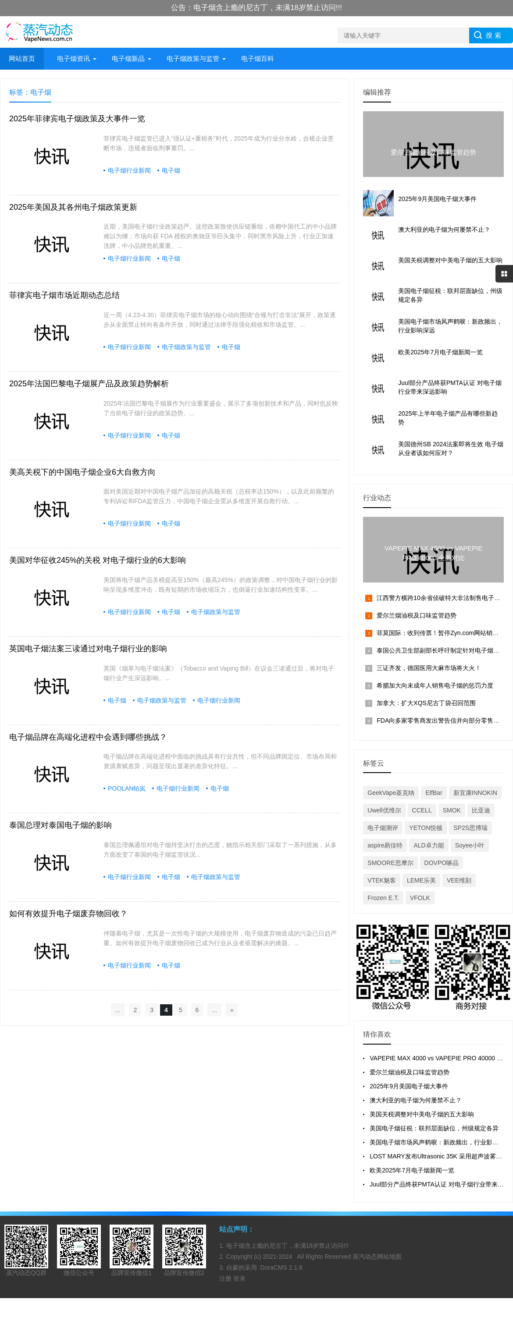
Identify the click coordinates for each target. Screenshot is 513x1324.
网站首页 (22, 58)
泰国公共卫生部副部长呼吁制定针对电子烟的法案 (444, 650)
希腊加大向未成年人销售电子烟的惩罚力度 (435, 685)
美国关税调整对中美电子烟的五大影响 (422, 1114)
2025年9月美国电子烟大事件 (409, 1086)
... (118, 1009)
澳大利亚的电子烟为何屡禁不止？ (416, 1100)
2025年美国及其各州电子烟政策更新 (73, 207)
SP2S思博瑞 (470, 827)
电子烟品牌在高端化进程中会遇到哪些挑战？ (88, 737)
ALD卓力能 (428, 845)
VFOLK (420, 897)
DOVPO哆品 (441, 862)
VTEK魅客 (381, 880)
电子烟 (171, 170)
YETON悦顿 (425, 827)
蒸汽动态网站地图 (377, 1256)
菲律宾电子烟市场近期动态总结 (64, 295)
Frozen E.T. (383, 897)
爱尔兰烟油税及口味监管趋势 (416, 615)
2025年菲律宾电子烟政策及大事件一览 (77, 118)
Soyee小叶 (470, 845)
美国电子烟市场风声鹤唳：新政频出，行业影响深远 (440, 1142)
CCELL (422, 810)
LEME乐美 (421, 880)
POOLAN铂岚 (127, 788)
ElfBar (433, 792)
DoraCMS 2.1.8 (281, 1267)
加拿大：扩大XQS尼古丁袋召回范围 (426, 702)
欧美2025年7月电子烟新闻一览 (412, 1170)
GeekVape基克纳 (390, 792)
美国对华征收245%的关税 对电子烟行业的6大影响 (97, 560)
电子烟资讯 (73, 58)
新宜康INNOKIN (475, 792)
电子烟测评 (382, 827)
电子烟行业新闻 (129, 170)
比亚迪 (481, 810)
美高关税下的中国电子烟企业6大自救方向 (82, 472)
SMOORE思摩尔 (390, 862)
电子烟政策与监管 (193, 58)
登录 (239, 1278)
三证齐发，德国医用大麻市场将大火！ (429, 667)
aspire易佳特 (385, 845)
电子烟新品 (128, 58)
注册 (226, 1278)
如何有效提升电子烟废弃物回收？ (68, 913)
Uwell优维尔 (384, 810)
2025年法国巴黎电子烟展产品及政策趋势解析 (89, 383)
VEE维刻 (459, 880)
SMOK (452, 810)
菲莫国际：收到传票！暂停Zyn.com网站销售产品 (444, 632)
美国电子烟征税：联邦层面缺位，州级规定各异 (434, 1128)
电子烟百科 (257, 58)
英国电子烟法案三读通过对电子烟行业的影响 (88, 648)
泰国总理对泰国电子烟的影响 (60, 825)
